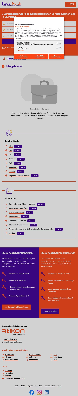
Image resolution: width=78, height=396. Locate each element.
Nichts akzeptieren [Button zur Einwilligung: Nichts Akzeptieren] (40, 56)
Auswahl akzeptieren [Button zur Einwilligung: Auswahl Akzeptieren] (23, 56)
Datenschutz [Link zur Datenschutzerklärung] (25, 26)
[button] (57, 43)
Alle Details (21, 50)
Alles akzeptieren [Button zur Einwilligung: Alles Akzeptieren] (56, 56)
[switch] (59, 43)
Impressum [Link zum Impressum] (18, 26)
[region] (39, 46)
